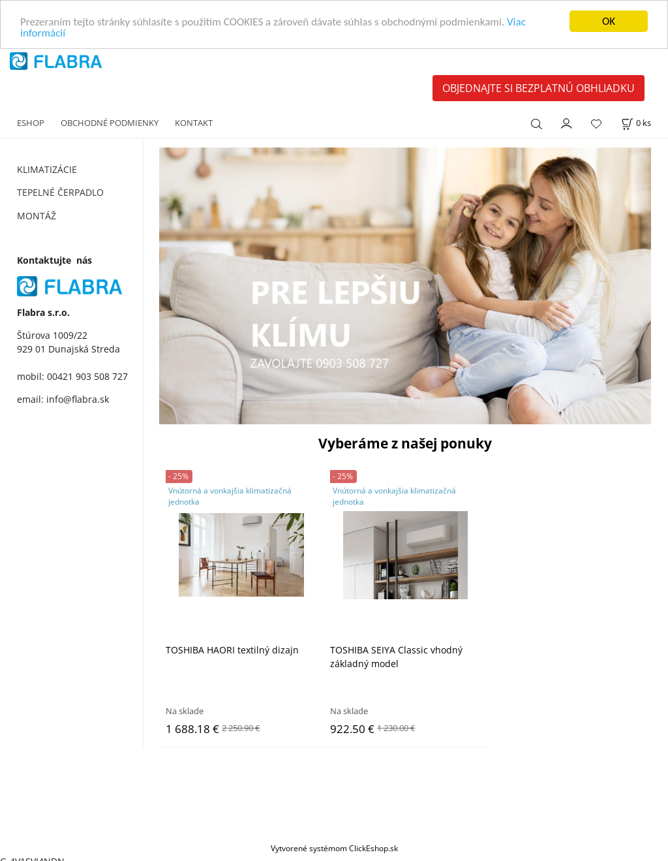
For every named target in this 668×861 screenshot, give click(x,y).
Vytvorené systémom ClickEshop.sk (334, 848)
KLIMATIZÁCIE (47, 169)
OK (608, 21)
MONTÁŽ (36, 216)
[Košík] (636, 123)
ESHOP (30, 123)
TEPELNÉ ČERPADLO (60, 192)
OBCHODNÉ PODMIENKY (110, 123)
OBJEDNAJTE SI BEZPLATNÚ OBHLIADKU (538, 88)
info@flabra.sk (77, 399)
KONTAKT (194, 123)
